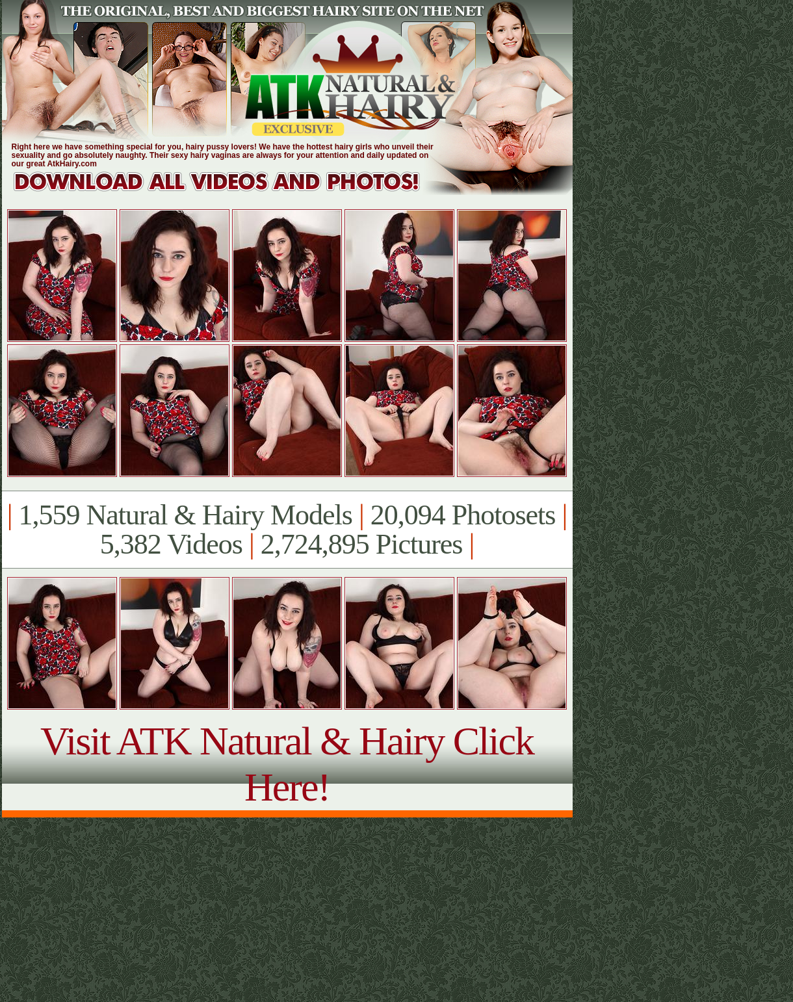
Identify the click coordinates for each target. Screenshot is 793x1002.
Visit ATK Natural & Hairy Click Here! (287, 764)
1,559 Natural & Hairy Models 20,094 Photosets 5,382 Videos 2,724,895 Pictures (287, 529)
